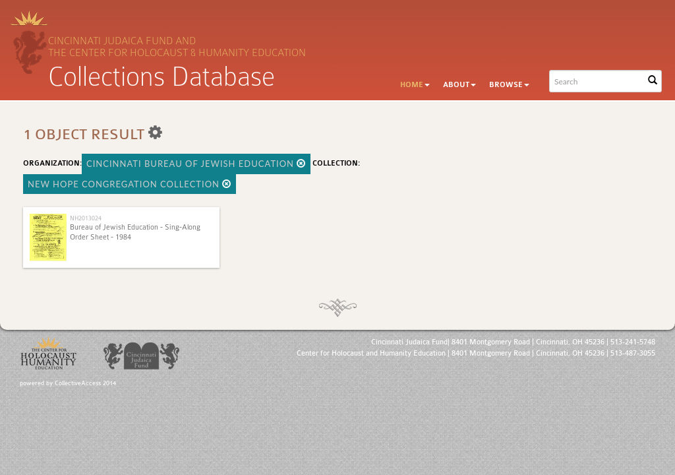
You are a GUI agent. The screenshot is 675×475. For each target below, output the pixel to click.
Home (415, 84)
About (459, 84)
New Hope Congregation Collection (129, 184)
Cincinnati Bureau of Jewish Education (196, 163)
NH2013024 (86, 218)
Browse (509, 84)
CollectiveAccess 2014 (85, 383)
